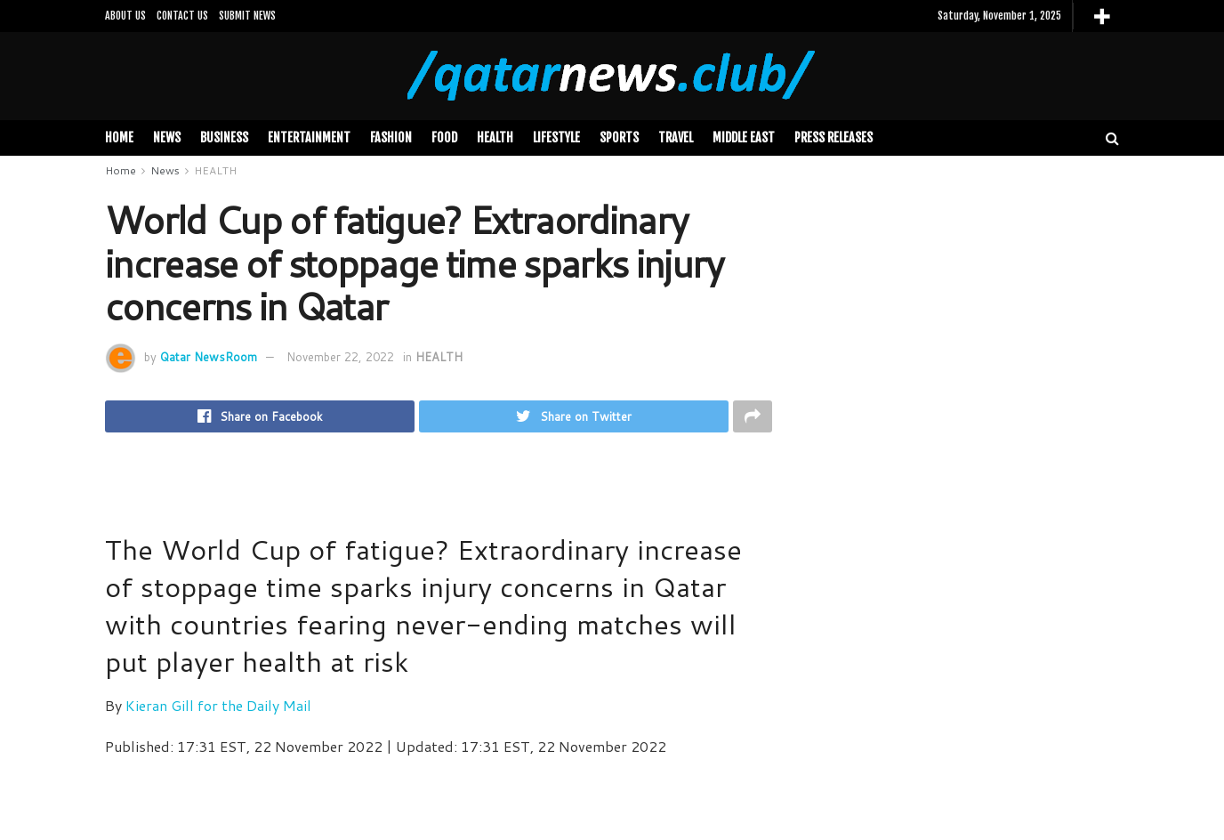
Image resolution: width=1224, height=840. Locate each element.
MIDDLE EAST (744, 137)
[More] (1101, 16)
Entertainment (309, 137)
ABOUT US (125, 15)
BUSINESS (224, 137)
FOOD (444, 137)
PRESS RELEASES (833, 137)
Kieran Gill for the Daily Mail (218, 707)
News (167, 137)
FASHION (391, 137)
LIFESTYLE (556, 137)
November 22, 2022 (340, 357)
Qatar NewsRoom (208, 357)
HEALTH (495, 137)
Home (119, 137)
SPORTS (619, 137)
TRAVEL (675, 137)
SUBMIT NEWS (247, 15)
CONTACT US (182, 15)
